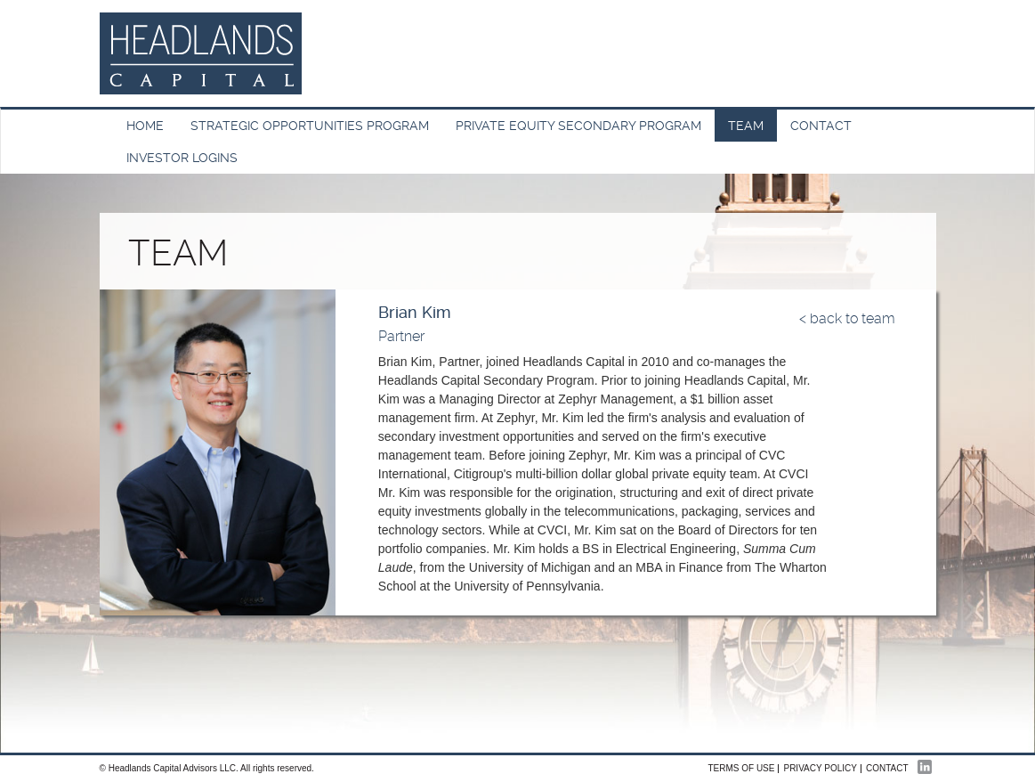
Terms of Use (741, 768)
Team (746, 125)
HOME (145, 125)
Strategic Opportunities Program (309, 125)
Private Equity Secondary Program (578, 125)
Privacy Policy (819, 768)
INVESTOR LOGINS (182, 158)
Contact (821, 125)
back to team (852, 318)
